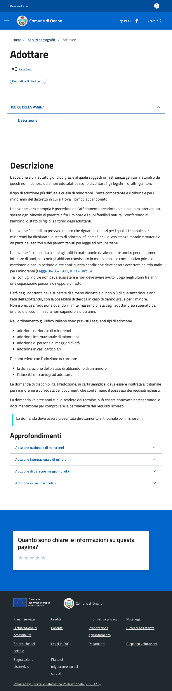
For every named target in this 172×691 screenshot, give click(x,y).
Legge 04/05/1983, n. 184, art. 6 (64, 271)
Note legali (134, 619)
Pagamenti (97, 643)
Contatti (57, 628)
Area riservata (24, 619)
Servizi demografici (42, 39)
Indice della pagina (28, 107)
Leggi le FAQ (60, 643)
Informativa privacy (103, 619)
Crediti (56, 619)
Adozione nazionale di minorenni (39, 447)
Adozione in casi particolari (35, 483)
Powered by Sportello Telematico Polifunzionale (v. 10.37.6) (57, 684)
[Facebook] (134, 21)
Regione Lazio (19, 6)
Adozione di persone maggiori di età (42, 471)
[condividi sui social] (21, 69)
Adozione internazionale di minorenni (43, 459)
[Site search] (159, 20)
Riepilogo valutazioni (141, 643)
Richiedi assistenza (140, 628)
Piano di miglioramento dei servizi (64, 666)
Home (17, 39)
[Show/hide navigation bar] (6, 20)
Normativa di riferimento (28, 80)
